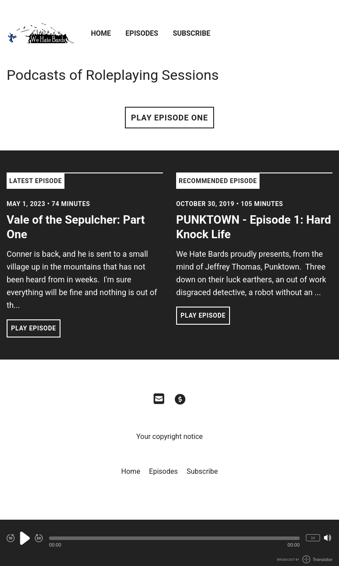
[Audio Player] (169, 543)
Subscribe (191, 33)
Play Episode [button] (33, 328)
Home (101, 33)
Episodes (141, 33)
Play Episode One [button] (169, 117)
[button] (174, 538)
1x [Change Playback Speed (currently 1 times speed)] (313, 537)
